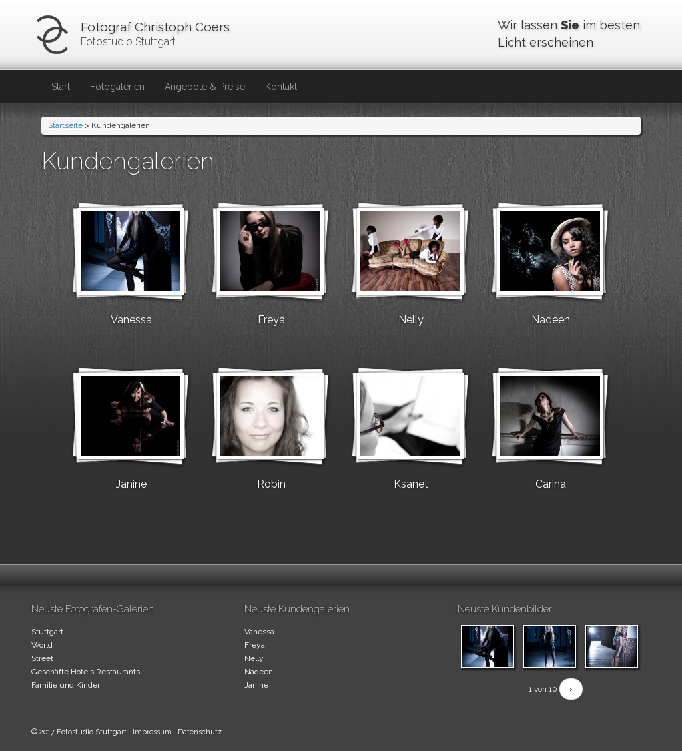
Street (42, 658)
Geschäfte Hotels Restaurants (85, 671)
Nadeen (550, 319)
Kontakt (281, 86)
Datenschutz (200, 732)
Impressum (152, 732)
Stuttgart (47, 631)
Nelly (411, 319)
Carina (550, 484)
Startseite (65, 125)
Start (60, 86)
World (42, 645)
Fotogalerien (117, 86)
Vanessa (131, 319)
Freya (271, 319)
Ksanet (411, 484)
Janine (131, 484)
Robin (271, 484)
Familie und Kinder (65, 685)
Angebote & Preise (205, 86)
